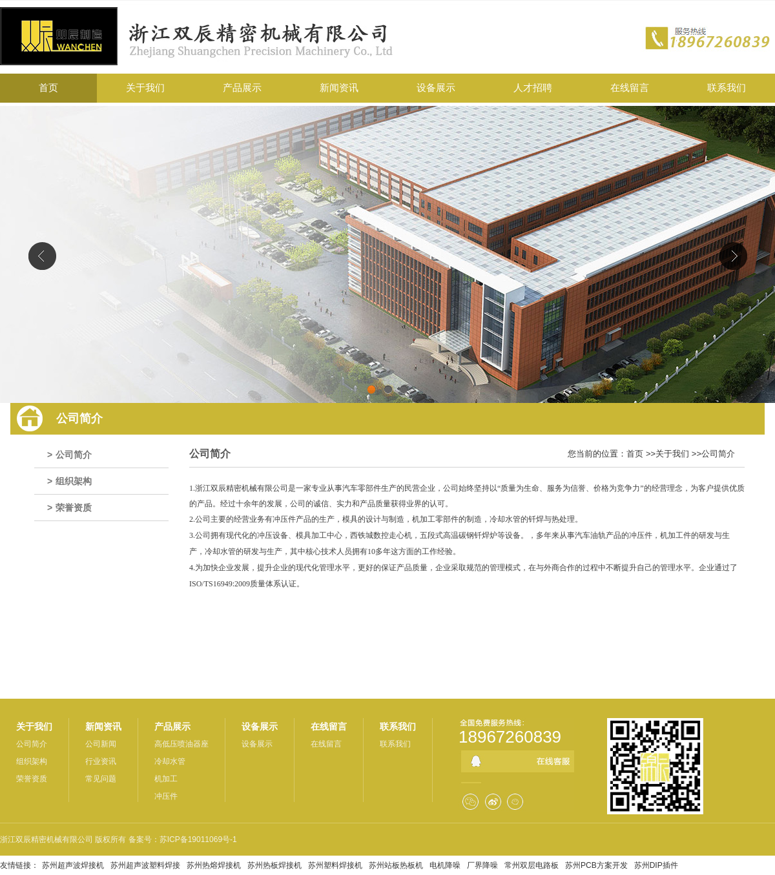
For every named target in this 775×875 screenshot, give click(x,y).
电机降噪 (444, 865)
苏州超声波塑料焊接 (145, 865)
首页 (634, 453)
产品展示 (172, 726)
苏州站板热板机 (396, 865)
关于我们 (672, 453)
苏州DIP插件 (656, 865)
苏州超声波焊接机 (73, 865)
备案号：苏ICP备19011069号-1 (183, 839)
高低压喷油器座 (181, 743)
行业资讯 (100, 761)
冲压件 (166, 796)
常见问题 (100, 778)
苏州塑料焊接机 (335, 865)
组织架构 (74, 481)
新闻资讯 (103, 726)
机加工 (166, 778)
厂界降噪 (482, 865)
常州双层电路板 (531, 865)
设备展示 (260, 726)
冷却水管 (169, 761)
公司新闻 (100, 743)
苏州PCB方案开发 (596, 865)
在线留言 (329, 726)
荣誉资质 (74, 507)
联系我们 (398, 726)
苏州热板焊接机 (274, 865)
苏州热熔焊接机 (214, 865)
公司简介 (74, 454)
